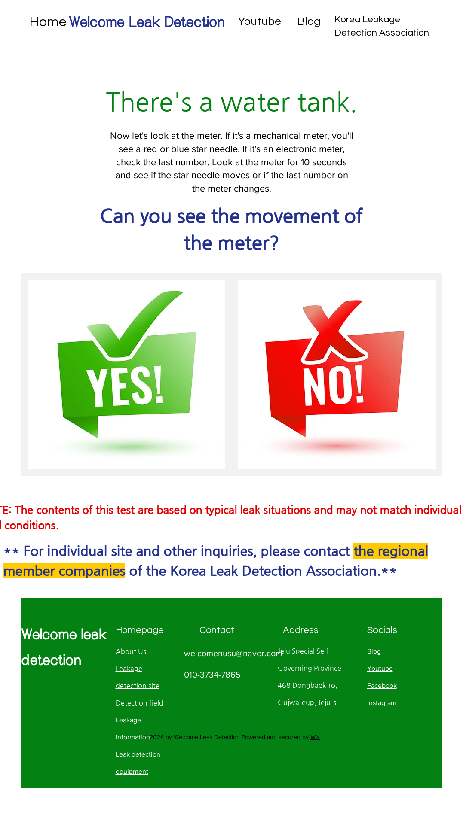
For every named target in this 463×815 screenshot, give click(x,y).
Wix (315, 736)
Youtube (259, 21)
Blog (309, 21)
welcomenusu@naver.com (233, 653)
